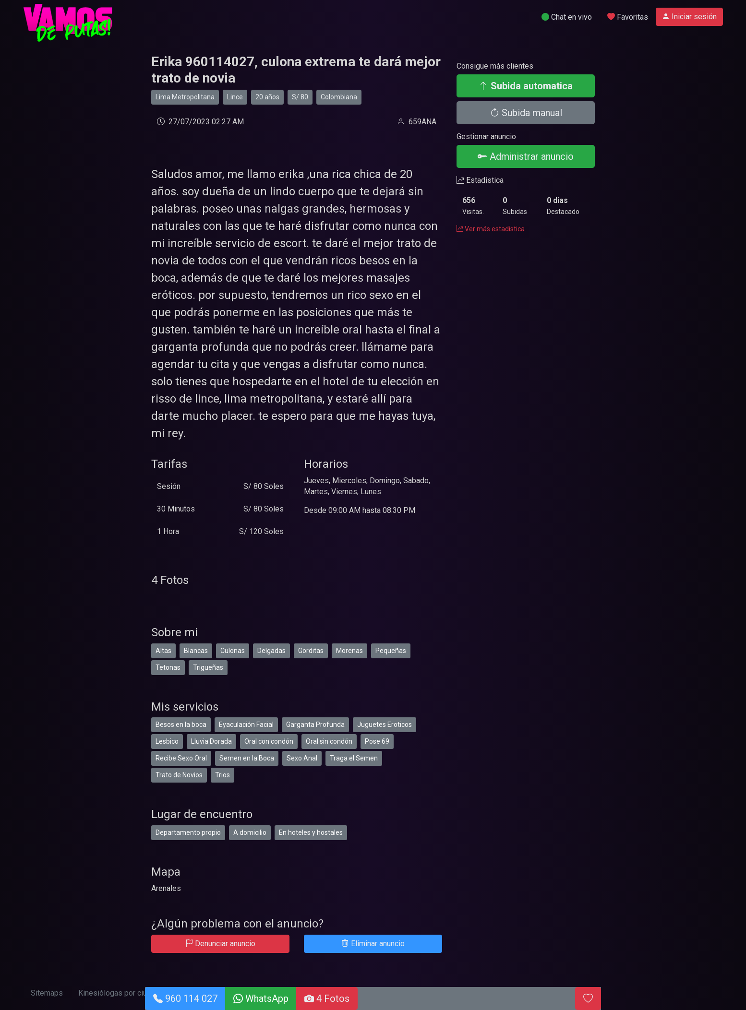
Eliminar (373, 943)
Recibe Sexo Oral (181, 758)
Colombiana (339, 97)
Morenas (349, 650)
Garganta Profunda (315, 724)
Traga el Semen (354, 758)
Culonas (232, 650)
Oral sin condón (329, 741)
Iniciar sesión (689, 16)
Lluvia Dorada (211, 741)
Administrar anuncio (526, 156)
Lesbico (167, 741)
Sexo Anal (302, 758)
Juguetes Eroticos (384, 724)
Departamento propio (188, 832)
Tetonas (168, 667)
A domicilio (249, 832)
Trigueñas (208, 667)
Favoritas (627, 17)
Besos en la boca (181, 724)
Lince (235, 97)
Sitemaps (47, 993)
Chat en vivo (566, 17)
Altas (163, 650)
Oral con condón (268, 741)
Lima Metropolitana (185, 97)
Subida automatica (526, 86)
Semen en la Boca (246, 758)
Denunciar (220, 943)
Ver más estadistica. (491, 229)
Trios (222, 775)
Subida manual (526, 113)
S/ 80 (300, 97)
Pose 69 (377, 741)
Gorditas (311, 650)
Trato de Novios (179, 775)
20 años (267, 97)
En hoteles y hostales (311, 832)
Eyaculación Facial (246, 724)
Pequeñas (390, 650)
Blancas (196, 650)
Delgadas (271, 650)
